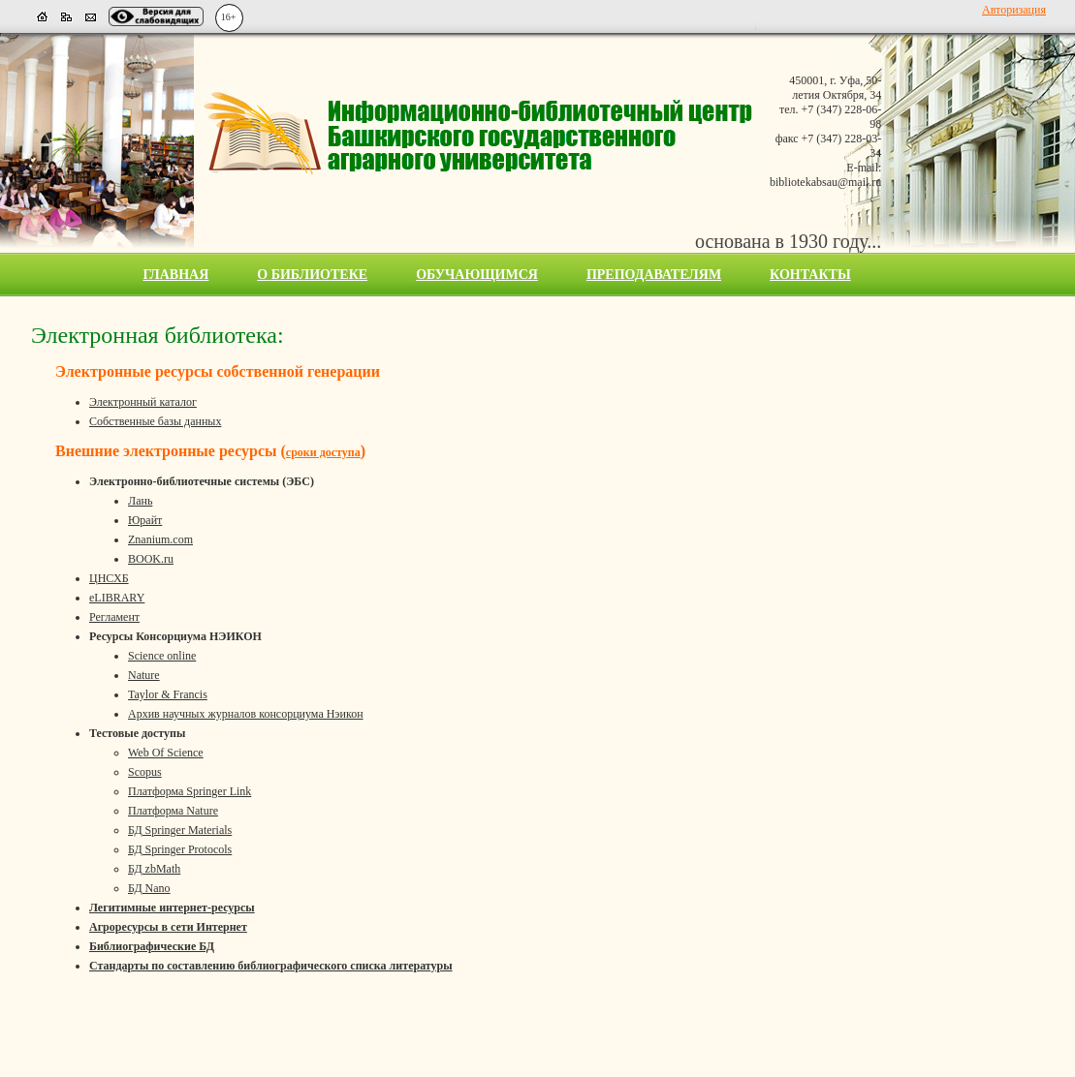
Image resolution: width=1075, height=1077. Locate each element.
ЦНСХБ (109, 578)
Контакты (810, 274)
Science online (162, 655)
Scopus (145, 772)
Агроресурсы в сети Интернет (168, 927)
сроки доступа (323, 452)
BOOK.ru (151, 559)
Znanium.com (160, 539)
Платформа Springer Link (189, 791)
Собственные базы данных (155, 421)
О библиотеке (312, 274)
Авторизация (1014, 9)
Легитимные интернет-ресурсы (172, 907)
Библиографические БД (151, 946)
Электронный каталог (143, 402)
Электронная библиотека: (157, 335)
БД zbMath (154, 869)
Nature (144, 675)
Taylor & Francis (167, 694)
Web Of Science (166, 752)
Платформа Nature (173, 810)
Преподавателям (653, 274)
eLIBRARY (116, 597)
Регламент (114, 617)
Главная (176, 274)
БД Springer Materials (180, 830)
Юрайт (145, 520)
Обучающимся (477, 274)
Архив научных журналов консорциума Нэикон (246, 714)
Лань (140, 501)
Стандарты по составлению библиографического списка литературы (271, 965)
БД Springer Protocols (180, 849)
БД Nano (149, 888)
